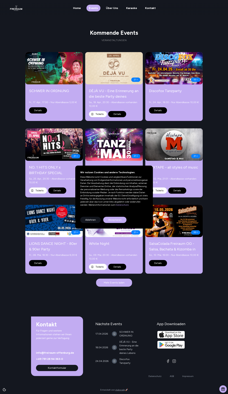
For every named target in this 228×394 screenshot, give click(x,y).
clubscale (120, 390)
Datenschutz (122, 205)
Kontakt (150, 8)
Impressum (188, 376)
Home (77, 8)
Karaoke (131, 8)
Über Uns (112, 8)
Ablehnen (90, 219)
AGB (172, 376)
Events (93, 8)
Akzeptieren (115, 219)
